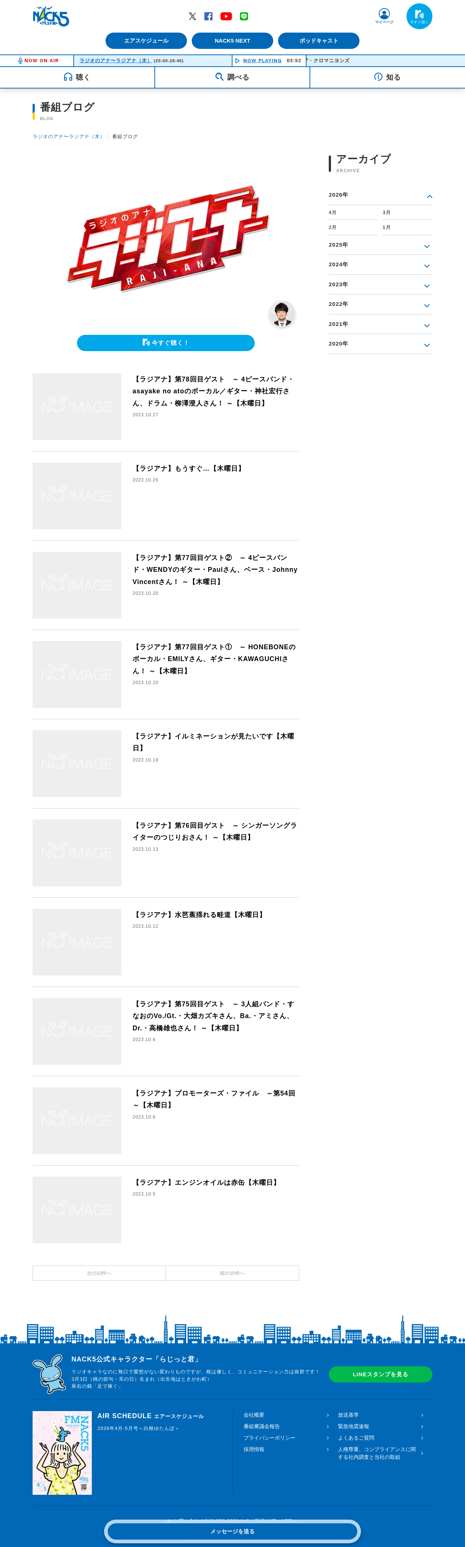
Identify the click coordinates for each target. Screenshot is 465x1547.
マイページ (384, 22)
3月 (387, 212)
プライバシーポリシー (269, 1438)
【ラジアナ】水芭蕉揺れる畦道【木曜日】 (199, 914)
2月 (333, 227)
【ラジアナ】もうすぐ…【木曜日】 (189, 468)
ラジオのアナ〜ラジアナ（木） (116, 60)
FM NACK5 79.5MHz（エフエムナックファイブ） (51, 16)
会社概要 (254, 1415)
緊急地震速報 (353, 1426)
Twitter (192, 16)
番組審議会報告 (262, 1426)
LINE (244, 16)
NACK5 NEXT (232, 40)
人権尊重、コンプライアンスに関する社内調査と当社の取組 (377, 1453)
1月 (387, 227)
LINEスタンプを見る (380, 1374)
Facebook (208, 16)
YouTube (226, 16)
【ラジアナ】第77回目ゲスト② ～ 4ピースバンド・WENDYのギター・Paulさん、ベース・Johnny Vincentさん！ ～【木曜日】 (216, 570)
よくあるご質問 (356, 1438)
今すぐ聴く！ (171, 343)
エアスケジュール (145, 40)
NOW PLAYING (262, 60)
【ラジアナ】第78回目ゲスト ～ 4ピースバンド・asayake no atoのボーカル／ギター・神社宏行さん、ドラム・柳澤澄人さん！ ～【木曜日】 (214, 391)
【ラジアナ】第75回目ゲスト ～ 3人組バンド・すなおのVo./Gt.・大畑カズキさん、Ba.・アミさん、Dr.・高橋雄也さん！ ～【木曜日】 (214, 1016)
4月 (333, 212)
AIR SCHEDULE (150, 1416)
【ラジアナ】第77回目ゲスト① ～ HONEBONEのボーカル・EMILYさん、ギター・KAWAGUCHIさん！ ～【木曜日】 (215, 659)
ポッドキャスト (319, 40)
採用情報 (254, 1449)
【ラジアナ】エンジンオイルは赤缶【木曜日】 (206, 1182)
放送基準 (348, 1415)
